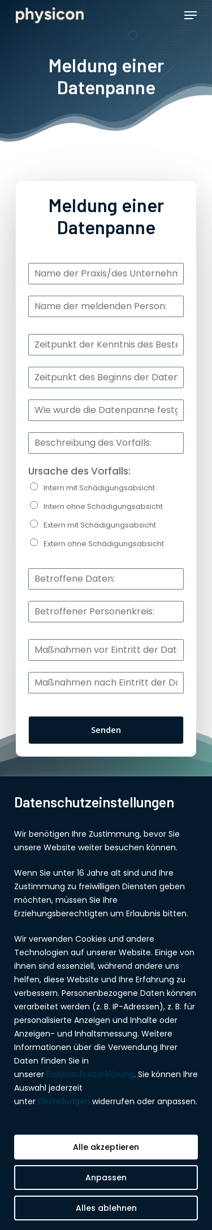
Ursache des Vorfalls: (79, 471)
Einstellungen (64, 1101)
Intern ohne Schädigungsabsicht (103, 506)
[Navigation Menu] (190, 15)
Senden (106, 729)
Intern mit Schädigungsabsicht (99, 487)
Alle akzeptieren (106, 1147)
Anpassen (106, 1177)
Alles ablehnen (106, 1208)
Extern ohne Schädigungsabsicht (104, 543)
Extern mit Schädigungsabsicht (100, 525)
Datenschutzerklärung (90, 1074)
